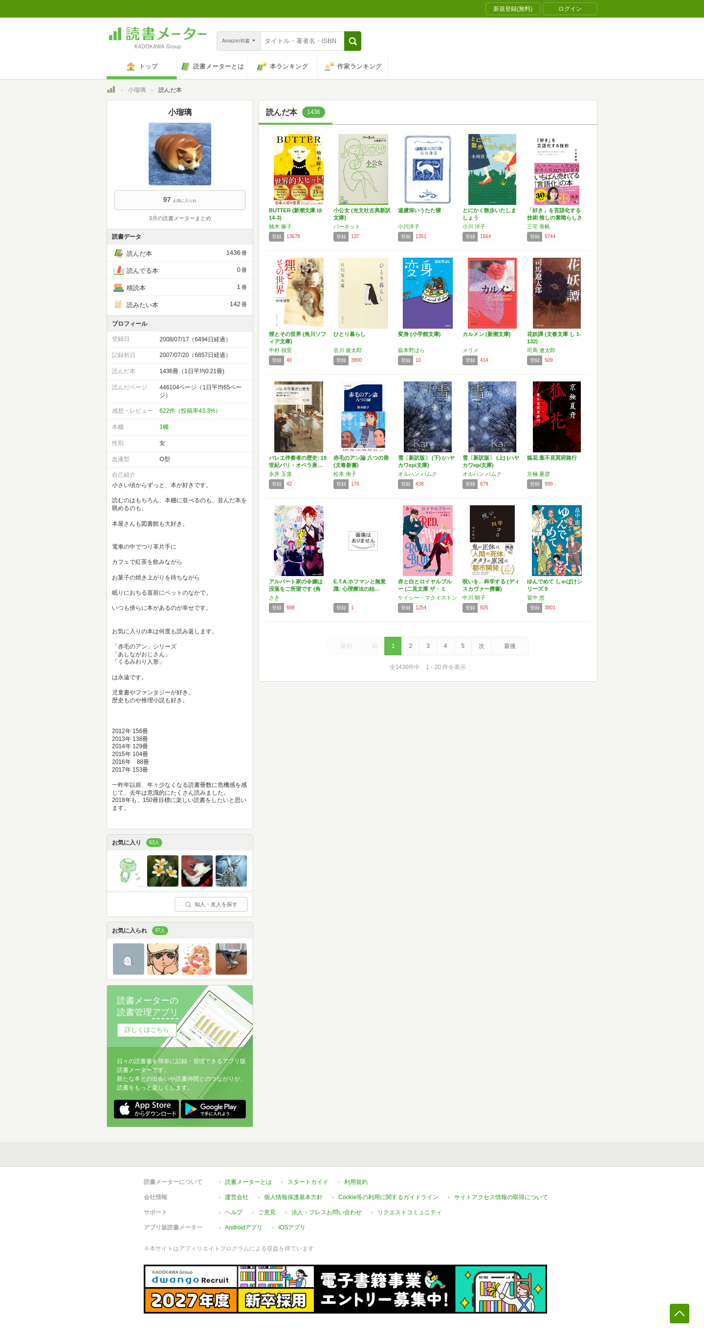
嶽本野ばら (411, 350)
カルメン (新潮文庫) (486, 334)
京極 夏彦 (538, 474)
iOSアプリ (292, 1227)
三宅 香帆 (538, 226)
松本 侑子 (344, 474)
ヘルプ (233, 1212)
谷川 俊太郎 (347, 350)
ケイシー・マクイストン (427, 598)
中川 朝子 (473, 598)
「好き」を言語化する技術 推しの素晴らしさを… (554, 217)
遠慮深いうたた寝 (419, 210)
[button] (352, 41)
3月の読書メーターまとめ (180, 218)
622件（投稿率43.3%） (190, 410)
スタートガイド (308, 1182)
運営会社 (236, 1197)
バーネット (346, 226)
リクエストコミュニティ (409, 1212)
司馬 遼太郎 (541, 350)
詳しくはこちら (147, 1029)
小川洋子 (408, 226)
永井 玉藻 (280, 474)
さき (274, 598)
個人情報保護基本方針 (293, 1197)
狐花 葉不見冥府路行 (552, 458)
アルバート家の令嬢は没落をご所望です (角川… (296, 589)
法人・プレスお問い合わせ (326, 1212)
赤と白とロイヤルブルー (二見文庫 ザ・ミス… (425, 589)
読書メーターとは (248, 1182)
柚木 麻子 (280, 226)
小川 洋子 (473, 226)
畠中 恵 (536, 598)
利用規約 (356, 1182)
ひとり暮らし (349, 334)
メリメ (470, 350)
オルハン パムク (417, 474)
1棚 (164, 427)
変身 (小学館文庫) (419, 334)
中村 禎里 (280, 350)
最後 (510, 646)
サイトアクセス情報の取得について (501, 1197)
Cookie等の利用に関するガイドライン (388, 1197)
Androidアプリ (244, 1227)
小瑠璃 (137, 90)
